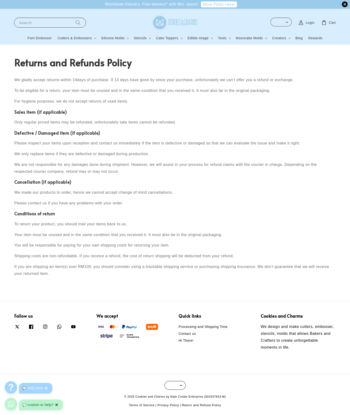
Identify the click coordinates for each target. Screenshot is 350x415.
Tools (222, 38)
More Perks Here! (219, 4)
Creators (279, 38)
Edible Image (198, 38)
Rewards (315, 38)
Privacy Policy (168, 405)
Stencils (140, 38)
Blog (299, 38)
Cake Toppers (167, 38)
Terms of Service (142, 405)
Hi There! (186, 340)
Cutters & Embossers (75, 38)
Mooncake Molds (249, 38)
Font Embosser (39, 38)
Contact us (187, 334)
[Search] (78, 22)
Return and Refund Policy (201, 405)
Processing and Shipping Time (203, 327)
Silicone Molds (113, 38)
